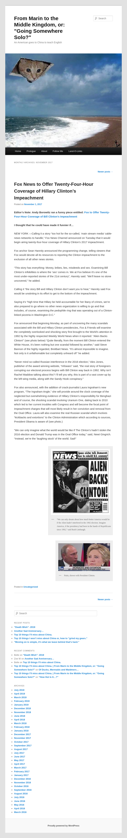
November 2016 (22, 782)
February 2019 (22, 701)
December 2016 (22, 779)
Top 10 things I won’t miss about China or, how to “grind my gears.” (50, 638)
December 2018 (22, 708)
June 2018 (19, 716)
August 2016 (21, 793)
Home (18, 151)
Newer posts (105, 172)
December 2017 (22, 734)
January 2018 (21, 730)
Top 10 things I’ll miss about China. (33, 634)
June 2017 (19, 756)
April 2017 (19, 764)
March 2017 (20, 767)
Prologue (31, 151)
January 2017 (21, 775)
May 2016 (19, 804)
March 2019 (20, 697)
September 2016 (23, 790)
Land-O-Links (75, 151)
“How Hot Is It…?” (48, 677)
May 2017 (19, 760)
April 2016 (19, 808)
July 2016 (19, 797)
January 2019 (21, 704)
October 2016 (21, 786)
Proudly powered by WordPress (63, 826)
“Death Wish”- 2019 (24, 627)
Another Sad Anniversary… (29, 631)
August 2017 (21, 749)
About (44, 151)
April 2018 (19, 719)
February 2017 (22, 771)
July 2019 (19, 690)
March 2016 (20, 812)
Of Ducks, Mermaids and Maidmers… (59, 669)
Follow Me (58, 151)
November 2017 (22, 738)
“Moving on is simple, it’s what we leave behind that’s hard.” (46, 642)
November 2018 (22, 712)
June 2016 (19, 801)
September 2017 (23, 745)
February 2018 (22, 727)
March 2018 (20, 723)
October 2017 (21, 742)
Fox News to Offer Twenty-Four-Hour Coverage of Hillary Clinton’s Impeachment (53, 191)
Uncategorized (30, 587)
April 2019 (19, 693)
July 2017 (19, 753)
